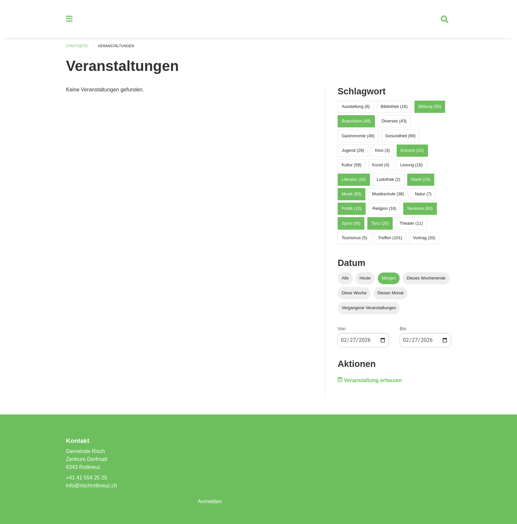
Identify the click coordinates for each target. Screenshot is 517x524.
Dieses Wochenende (426, 278)
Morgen (388, 278)
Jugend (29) (353, 150)
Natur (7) (423, 194)
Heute (365, 278)
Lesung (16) (411, 165)
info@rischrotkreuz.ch (91, 485)
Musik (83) (351, 194)
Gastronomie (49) (358, 135)
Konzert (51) (412, 150)
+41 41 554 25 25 (86, 477)
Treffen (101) (390, 238)
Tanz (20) (380, 223)
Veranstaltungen (116, 46)
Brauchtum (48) (356, 121)
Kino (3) (382, 150)
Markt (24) (420, 179)
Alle (345, 278)
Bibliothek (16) (394, 106)
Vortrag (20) (424, 238)
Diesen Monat (391, 293)
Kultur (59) (351, 165)
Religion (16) (384, 208)
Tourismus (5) (354, 238)
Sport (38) (351, 223)
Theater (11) (411, 223)
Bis (403, 329)
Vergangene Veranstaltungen (369, 308)
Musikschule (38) (388, 194)
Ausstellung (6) (356, 106)
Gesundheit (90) (400, 135)
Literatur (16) (354, 179)
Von (342, 329)
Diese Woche (354, 293)
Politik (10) (351, 208)
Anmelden (210, 501)
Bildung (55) (429, 106)
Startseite (77, 46)
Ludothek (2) (388, 179)
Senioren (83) (420, 208)
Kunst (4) (380, 165)
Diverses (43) (394, 121)
